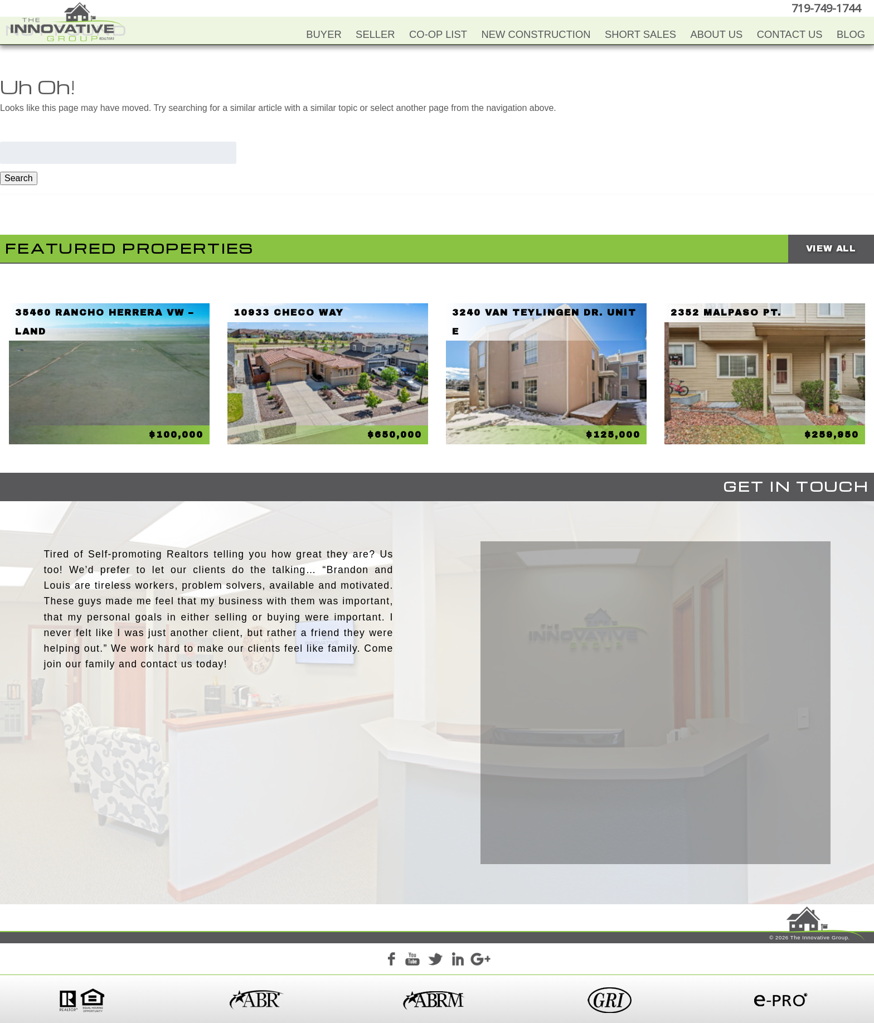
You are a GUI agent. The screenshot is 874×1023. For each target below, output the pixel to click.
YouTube (413, 961)
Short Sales (640, 34)
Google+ (480, 961)
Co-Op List (438, 34)
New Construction (535, 34)
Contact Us (790, 34)
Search (18, 178)
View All (831, 248)
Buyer (323, 34)
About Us (717, 34)
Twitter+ (435, 961)
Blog (851, 34)
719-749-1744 (826, 8)
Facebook (391, 961)
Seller (375, 34)
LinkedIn (458, 961)
